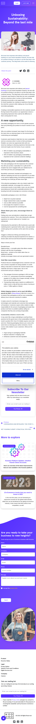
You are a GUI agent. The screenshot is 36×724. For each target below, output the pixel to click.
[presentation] (14, 593)
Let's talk (26, 3)
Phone (3, 567)
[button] (17, 3)
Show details (27, 369)
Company (4, 551)
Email (2, 559)
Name (2, 543)
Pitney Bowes (16, 293)
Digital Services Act (6, 670)
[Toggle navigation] (33, 3)
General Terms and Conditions (10, 668)
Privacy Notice (5, 666)
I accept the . (10, 588)
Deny (18, 381)
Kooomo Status (5, 661)
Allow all (18, 375)
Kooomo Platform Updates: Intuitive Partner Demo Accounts (18, 461)
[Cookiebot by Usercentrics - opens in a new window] (26, 342)
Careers (3, 676)
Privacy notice (16, 700)
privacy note (13, 588)
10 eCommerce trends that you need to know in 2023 (18, 493)
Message (3, 575)
